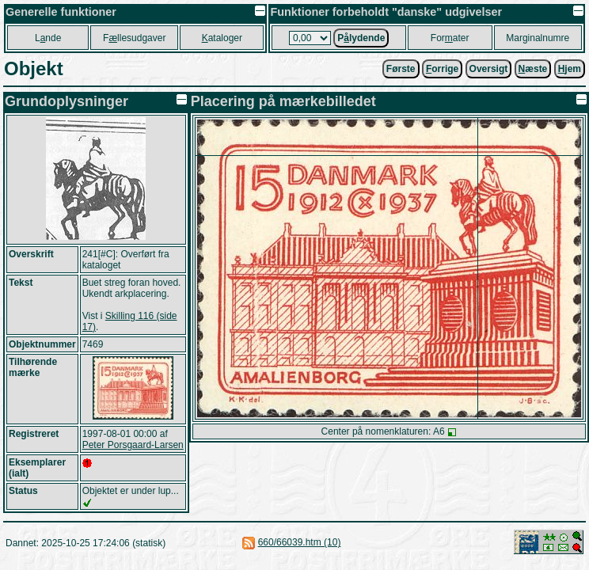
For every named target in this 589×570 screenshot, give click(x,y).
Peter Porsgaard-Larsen (133, 444)
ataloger (222, 38)
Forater (450, 38)
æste (533, 68)
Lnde (48, 38)
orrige (442, 68)
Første (401, 68)
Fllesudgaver (134, 38)
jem (569, 68)
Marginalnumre (537, 38)
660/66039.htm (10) (299, 542)
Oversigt (488, 68)
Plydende (361, 38)
